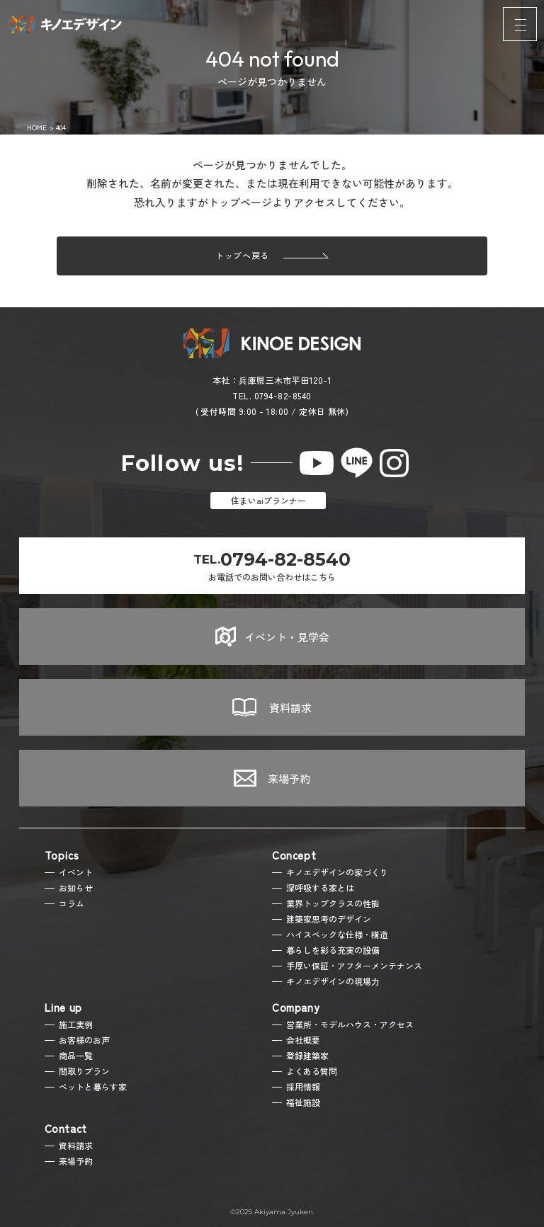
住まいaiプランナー (268, 500)
